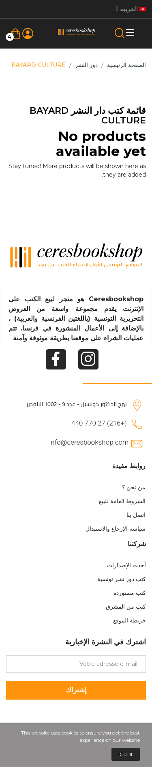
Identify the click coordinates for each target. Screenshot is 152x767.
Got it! (125, 754)
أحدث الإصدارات (126, 565)
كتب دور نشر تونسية (121, 579)
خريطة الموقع (129, 620)
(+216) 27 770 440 (99, 423)
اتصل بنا (136, 515)
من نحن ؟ (134, 487)
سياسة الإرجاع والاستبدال (116, 528)
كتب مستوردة (129, 592)
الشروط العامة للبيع (122, 501)
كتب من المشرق (126, 606)
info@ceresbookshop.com (88, 442)
